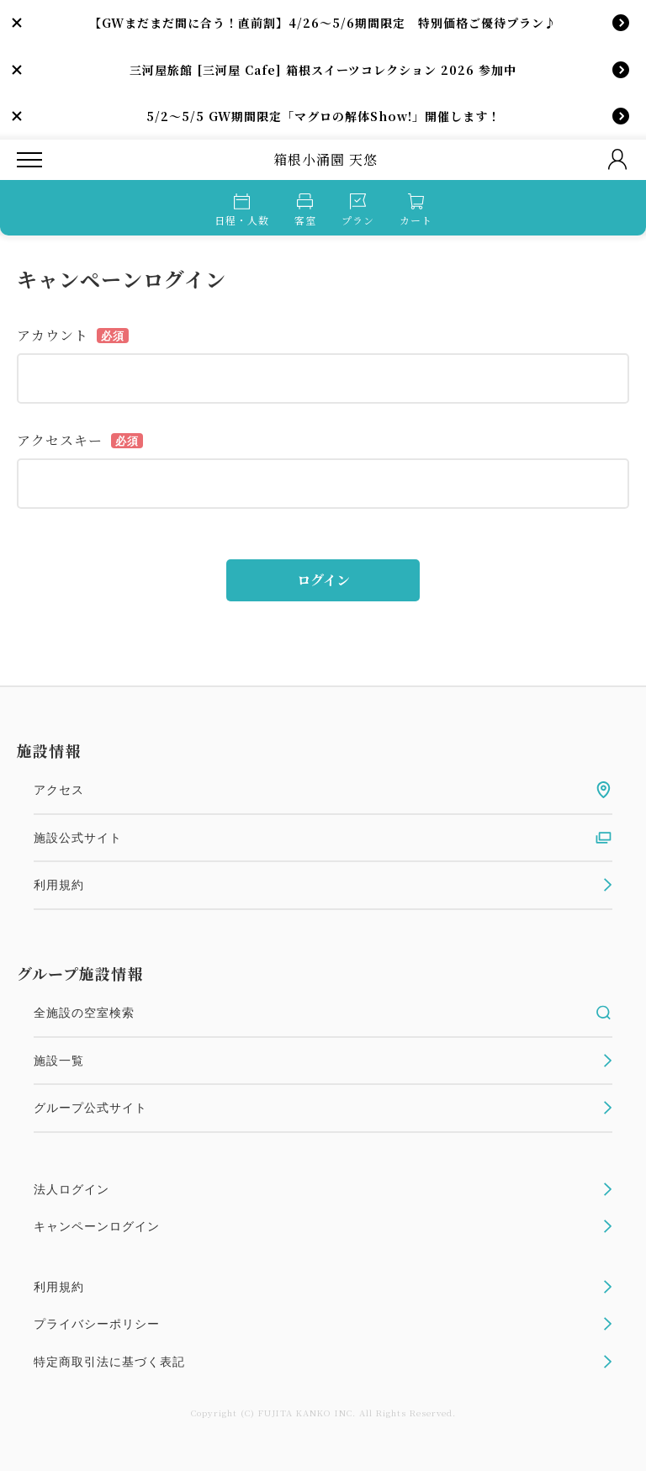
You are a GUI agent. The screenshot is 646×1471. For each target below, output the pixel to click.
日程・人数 (241, 210)
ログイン (323, 580)
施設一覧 (323, 1060)
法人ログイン (323, 1189)
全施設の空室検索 (323, 1012)
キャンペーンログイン (323, 1226)
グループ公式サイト (323, 1107)
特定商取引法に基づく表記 (323, 1361)
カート (416, 210)
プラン (358, 210)
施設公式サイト (323, 837)
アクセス (323, 789)
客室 (305, 210)
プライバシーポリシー (323, 1323)
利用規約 (323, 884)
